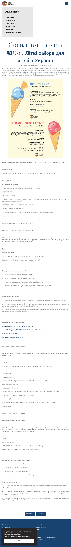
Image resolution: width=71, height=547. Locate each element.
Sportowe (9, 29)
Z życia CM (10, 17)
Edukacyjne (10, 23)
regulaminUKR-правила (10, 333)
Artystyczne (10, 26)
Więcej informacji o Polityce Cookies (17, 536)
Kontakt (38, 529)
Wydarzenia (10, 20)
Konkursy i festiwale (13, 32)
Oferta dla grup (6, 527)
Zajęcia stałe (39, 524)
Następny (41, 514)
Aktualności (5, 524)
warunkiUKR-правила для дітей (12, 337)
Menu (66, 3)
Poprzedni (30, 514)
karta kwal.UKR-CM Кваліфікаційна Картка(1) (17, 326)
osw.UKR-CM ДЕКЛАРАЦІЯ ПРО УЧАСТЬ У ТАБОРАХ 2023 (22, 330)
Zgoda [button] (19, 540)
